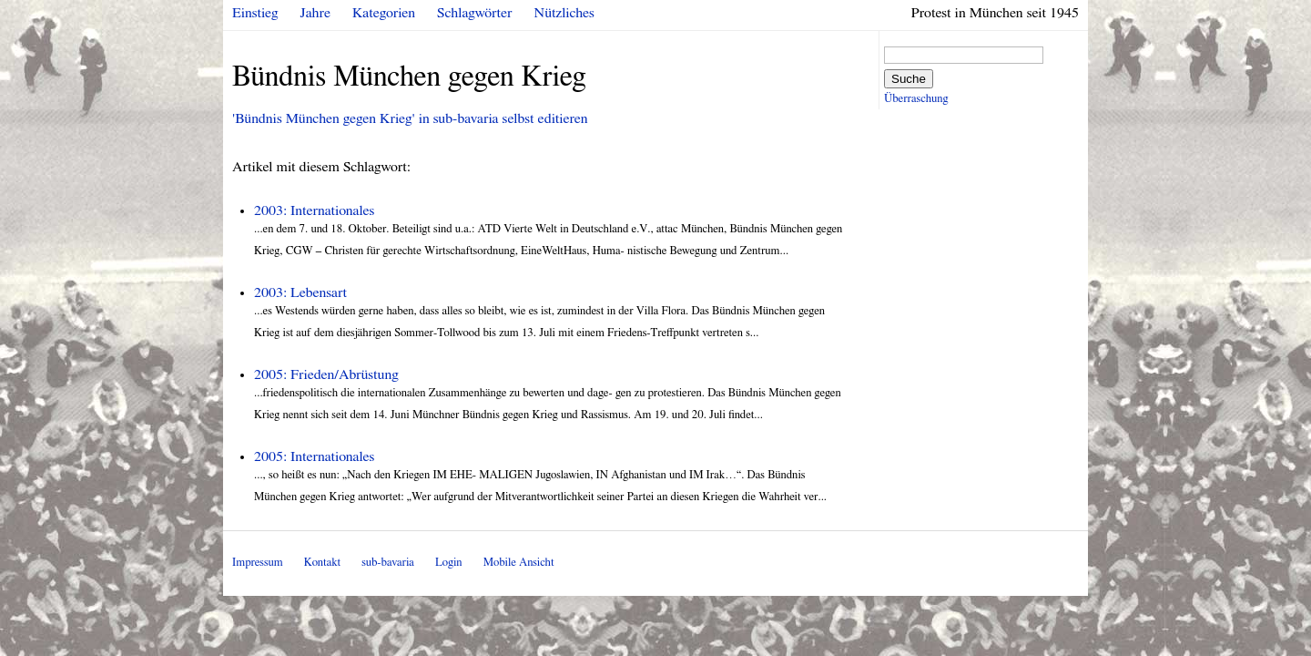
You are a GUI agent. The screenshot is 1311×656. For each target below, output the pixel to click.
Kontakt (322, 563)
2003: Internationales (314, 210)
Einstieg (255, 12)
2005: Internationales (314, 456)
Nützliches (564, 12)
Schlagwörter (474, 12)
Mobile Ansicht (518, 563)
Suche (908, 79)
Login (448, 563)
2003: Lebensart (300, 292)
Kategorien (383, 12)
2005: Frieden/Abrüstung (326, 374)
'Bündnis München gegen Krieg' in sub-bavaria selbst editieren (410, 118)
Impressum (257, 563)
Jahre (315, 12)
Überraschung (916, 99)
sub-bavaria (387, 563)
